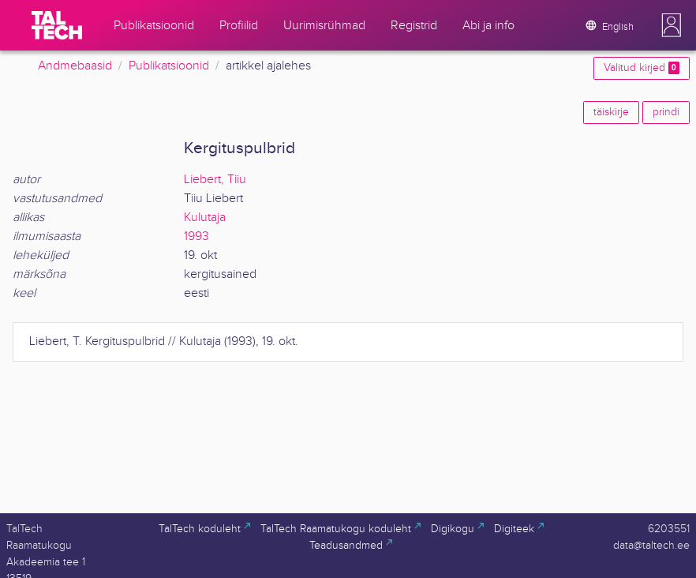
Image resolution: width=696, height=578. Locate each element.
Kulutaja (205, 217)
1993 (196, 236)
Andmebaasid (75, 65)
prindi (666, 112)
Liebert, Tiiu (215, 179)
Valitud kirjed (641, 68)
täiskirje (611, 112)
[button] (671, 25)
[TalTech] (57, 25)
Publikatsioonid (169, 65)
